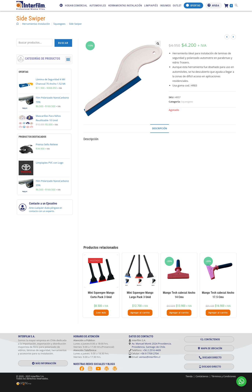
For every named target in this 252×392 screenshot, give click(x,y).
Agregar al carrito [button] (140, 312)
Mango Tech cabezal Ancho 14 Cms (179, 295)
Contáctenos (201, 376)
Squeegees (187, 101)
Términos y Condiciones (223, 376)
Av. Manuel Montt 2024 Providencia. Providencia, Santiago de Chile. (150, 345)
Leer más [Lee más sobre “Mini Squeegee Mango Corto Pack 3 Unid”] (101, 312)
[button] (158, 44)
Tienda (189, 376)
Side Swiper (75, 23)
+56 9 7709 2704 (149, 353)
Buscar (63, 42)
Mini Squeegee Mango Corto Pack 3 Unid (101, 295)
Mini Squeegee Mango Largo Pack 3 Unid (140, 295)
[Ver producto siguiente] (233, 36)
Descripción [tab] (159, 128)
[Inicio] (17, 23)
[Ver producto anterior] (226, 36)
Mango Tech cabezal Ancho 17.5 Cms (218, 295)
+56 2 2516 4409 (152, 350)
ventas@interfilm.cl (149, 357)
